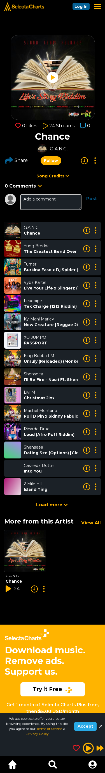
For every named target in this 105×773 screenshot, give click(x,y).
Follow (51, 160)
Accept (85, 726)
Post (91, 198)
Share (16, 160)
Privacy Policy (37, 734)
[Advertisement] (52, 667)
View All (91, 522)
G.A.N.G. (59, 149)
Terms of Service (49, 729)
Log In (81, 6)
